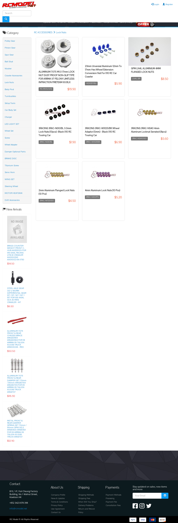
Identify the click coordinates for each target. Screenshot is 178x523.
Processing (110, 498)
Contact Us (55, 512)
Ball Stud (9, 61)
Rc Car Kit (61, 22)
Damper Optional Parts (15, 151)
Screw (7, 137)
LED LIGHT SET (12, 124)
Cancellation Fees (113, 505)
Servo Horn (10, 172)
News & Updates (58, 498)
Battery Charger (126, 22)
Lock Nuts (61, 32)
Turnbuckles (10, 96)
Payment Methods (113, 495)
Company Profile (58, 495)
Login (155, 4)
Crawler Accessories (13, 75)
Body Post (9, 89)
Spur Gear (9, 54)
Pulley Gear (10, 41)
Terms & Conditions (59, 502)
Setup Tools (10, 103)
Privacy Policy (57, 505)
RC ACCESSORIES (43, 32)
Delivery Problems (85, 505)
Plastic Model (95, 22)
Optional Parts (49, 22)
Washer (8, 68)
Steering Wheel (11, 186)
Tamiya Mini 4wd (110, 22)
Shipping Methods (86, 495)
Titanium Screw (12, 165)
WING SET (9, 179)
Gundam (71, 22)
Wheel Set (9, 130)
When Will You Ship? (87, 502)
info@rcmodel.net (18, 508)
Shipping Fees (84, 498)
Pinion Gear (10, 47)
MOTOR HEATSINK (14, 193)
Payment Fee (111, 502)
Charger (8, 117)
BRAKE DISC (11, 158)
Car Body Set (10, 110)
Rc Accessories (82, 22)
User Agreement (58, 509)
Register (168, 4)
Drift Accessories (12, 200)
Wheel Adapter (11, 144)
